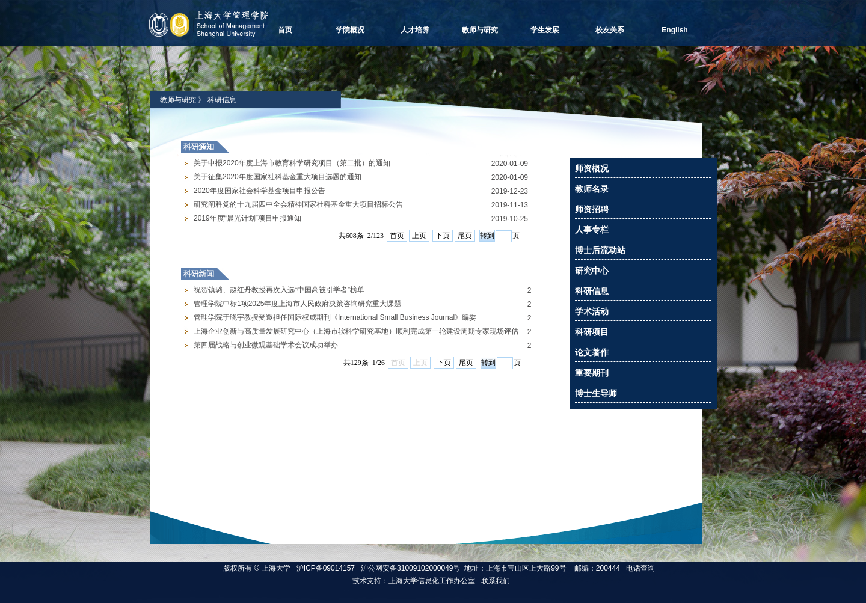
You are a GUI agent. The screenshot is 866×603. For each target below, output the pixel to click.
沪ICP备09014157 (326, 568)
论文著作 (592, 352)
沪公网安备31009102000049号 (410, 568)
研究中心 (592, 270)
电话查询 (640, 568)
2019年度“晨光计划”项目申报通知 (247, 218)
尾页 (465, 235)
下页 (442, 235)
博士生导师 (596, 393)
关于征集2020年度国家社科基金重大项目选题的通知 (277, 177)
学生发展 (544, 30)
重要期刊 (592, 373)
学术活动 (592, 311)
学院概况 (350, 30)
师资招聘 (592, 209)
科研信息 (221, 100)
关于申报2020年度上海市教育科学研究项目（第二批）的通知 (292, 163)
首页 (285, 30)
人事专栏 (592, 229)
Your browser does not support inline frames (356, 363)
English (674, 30)
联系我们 (496, 581)
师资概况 (592, 168)
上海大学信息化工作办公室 (434, 581)
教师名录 (592, 189)
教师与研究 (480, 30)
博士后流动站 (600, 250)
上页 (419, 235)
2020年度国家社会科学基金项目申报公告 (259, 190)
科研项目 (592, 332)
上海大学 (274, 568)
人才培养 (415, 30)
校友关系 (609, 30)
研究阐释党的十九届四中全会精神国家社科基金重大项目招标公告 (298, 204)
